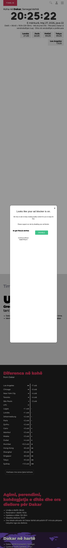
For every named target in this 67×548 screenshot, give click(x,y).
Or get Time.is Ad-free (21, 231)
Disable (41, 232)
